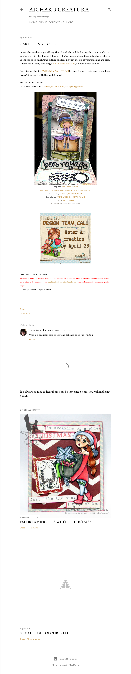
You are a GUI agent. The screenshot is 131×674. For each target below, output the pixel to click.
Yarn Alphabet (68, 200)
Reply (32, 340)
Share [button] (22, 309)
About (43, 22)
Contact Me (56, 22)
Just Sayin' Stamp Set (71, 193)
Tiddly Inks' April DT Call (55, 71)
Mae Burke (74, 665)
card (28, 313)
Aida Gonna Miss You (64, 63)
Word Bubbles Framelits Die (71, 197)
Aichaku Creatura (59, 9)
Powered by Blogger (65, 659)
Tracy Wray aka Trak (40, 330)
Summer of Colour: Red (44, 633)
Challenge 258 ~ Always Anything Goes (62, 86)
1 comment (32, 528)
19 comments (33, 639)
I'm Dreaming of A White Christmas (56, 521)
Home (33, 22)
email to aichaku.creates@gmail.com (61, 282)
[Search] (109, 9)
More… (70, 22)
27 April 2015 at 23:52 (62, 330)
